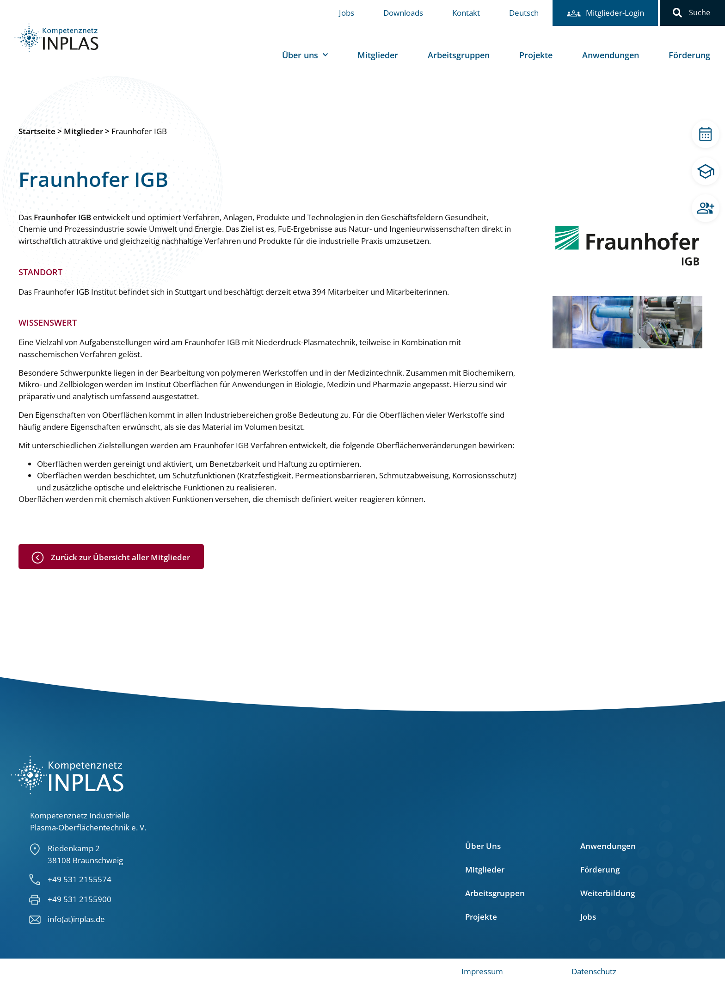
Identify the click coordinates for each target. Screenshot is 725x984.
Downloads (403, 12)
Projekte (536, 55)
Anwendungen (610, 55)
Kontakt (466, 12)
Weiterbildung (607, 893)
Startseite (36, 131)
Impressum (482, 971)
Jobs (346, 12)
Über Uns (483, 846)
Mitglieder (377, 55)
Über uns (305, 55)
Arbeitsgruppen (459, 55)
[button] (677, 13)
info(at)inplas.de (76, 919)
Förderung (689, 55)
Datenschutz (593, 971)
